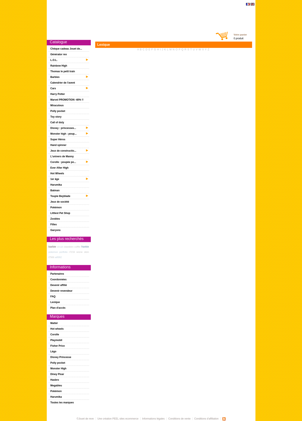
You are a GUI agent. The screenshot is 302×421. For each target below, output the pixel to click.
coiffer (77, 246)
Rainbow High (58, 65)
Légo (53, 351)
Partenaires (57, 273)
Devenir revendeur (61, 290)
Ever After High (59, 167)
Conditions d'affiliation (206, 418)
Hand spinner (58, 145)
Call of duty (57, 122)
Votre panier (240, 34)
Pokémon (56, 207)
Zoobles (55, 218)
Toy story (55, 116)
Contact (202, 34)
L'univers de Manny (62, 156)
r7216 (72, 252)
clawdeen (68, 246)
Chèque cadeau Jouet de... (66, 48)
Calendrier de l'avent (62, 82)
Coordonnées (58, 279)
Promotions (102, 34)
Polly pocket (57, 111)
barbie (52, 246)
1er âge (117, 34)
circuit (60, 246)
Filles (130, 34)
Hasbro (54, 379)
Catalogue (66, 34)
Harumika (56, 184)
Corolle (54, 334)
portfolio (63, 252)
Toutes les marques (62, 402)
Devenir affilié (58, 285)
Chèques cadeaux (163, 34)
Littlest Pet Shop (60, 213)
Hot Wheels (57, 173)
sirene (79, 252)
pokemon (53, 252)
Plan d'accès (57, 307)
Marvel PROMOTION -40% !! (66, 99)
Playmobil (56, 340)
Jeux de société (59, 201)
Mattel (54, 323)
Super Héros (57, 139)
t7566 (51, 257)
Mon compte (185, 34)
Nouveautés (84, 34)
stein (86, 252)
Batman (55, 190)
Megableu (56, 385)
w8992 (58, 257)
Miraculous (57, 105)
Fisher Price (57, 345)
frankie (85, 246)
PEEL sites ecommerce (125, 418)
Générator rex (58, 54)
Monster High (58, 368)
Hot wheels (57, 328)
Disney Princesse (60, 357)
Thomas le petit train (62, 71)
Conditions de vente (179, 418)
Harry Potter (57, 94)
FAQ (53, 296)
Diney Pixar (57, 374)
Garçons (143, 34)
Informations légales (153, 418)
